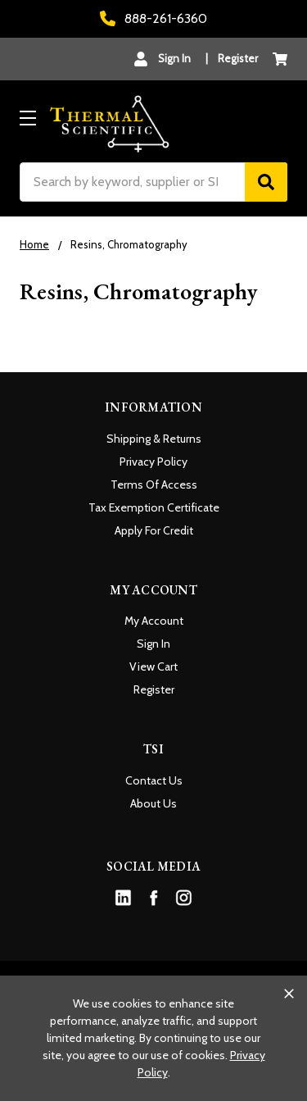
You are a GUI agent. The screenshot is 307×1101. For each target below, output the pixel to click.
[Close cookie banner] (289, 994)
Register (238, 58)
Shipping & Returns (153, 438)
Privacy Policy (153, 461)
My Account (153, 620)
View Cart (153, 666)
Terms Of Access (154, 484)
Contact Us (154, 780)
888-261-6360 (153, 18)
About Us (153, 803)
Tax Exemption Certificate (153, 507)
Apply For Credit (154, 530)
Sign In (153, 643)
